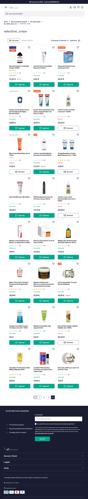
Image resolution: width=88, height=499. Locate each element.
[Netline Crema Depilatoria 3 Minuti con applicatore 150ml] (19, 229)
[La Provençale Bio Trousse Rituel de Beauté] (68, 271)
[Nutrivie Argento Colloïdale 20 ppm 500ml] (19, 55)
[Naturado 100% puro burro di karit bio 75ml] (68, 356)
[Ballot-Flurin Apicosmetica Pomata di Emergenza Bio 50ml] (19, 271)
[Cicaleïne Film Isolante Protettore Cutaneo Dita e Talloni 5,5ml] (44, 356)
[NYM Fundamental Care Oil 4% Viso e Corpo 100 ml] (44, 185)
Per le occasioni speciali (19, 21)
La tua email (39, 415)
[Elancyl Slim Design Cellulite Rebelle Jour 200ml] (68, 314)
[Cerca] (67, 7)
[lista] (79, 40)
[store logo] (14, 7)
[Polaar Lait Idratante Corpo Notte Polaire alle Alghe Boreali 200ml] (19, 98)
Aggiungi (20, 84)
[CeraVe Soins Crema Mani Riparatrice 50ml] (44, 55)
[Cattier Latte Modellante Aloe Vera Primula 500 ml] (44, 142)
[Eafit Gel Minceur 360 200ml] (19, 185)
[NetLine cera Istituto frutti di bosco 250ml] (44, 229)
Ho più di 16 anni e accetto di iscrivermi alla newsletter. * (56, 424)
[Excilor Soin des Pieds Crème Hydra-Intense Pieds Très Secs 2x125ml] (44, 98)
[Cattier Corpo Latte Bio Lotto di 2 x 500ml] (68, 98)
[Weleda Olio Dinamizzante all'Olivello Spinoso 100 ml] (68, 229)
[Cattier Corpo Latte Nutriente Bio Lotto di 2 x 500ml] (68, 185)
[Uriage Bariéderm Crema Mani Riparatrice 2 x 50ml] (68, 142)
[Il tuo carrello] (82, 7)
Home (6, 21)
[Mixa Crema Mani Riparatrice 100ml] (19, 142)
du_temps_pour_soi (10, 23)
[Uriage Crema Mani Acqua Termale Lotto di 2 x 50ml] (19, 314)
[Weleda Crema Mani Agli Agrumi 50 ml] (44, 314)
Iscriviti (42, 439)
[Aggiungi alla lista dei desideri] (29, 47)
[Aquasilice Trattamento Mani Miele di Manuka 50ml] (19, 356)
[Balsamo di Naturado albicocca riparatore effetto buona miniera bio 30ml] (44, 271)
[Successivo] (53, 397)
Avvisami (68, 128)
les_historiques (35, 21)
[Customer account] (71, 7)
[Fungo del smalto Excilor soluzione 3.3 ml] (68, 55)
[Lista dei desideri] (78, 7)
